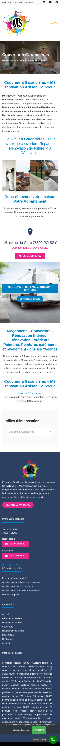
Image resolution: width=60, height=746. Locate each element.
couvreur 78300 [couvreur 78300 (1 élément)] (25, 666)
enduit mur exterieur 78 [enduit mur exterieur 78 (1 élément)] (30, 673)
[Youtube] (17, 564)
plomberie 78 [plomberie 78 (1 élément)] (9, 714)
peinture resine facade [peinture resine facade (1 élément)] (15, 710)
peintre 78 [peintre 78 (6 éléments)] (30, 695)
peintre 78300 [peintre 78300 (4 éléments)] (45, 695)
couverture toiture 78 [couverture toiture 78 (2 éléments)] (41, 662)
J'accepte (38, 730)
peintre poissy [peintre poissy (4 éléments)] (9, 699)
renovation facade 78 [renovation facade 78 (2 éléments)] (30, 721)
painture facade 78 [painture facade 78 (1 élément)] (12, 695)
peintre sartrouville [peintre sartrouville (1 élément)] (26, 699)
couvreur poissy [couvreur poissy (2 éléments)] (44, 666)
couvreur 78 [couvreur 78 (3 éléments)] (8, 666)
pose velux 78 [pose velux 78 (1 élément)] (44, 714)
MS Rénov (7, 60)
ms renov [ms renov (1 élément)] (17, 692)
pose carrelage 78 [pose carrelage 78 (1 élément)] (26, 714)
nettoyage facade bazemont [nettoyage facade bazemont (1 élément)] (37, 692)
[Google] (10, 564)
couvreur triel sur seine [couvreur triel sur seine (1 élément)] (15, 669)
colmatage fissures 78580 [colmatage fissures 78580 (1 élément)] (15, 662)
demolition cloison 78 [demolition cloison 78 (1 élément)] (40, 669)
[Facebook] (3, 564)
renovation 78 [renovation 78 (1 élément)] (33, 718)
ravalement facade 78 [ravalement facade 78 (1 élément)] (13, 718)
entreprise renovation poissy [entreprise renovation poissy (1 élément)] (31, 677)
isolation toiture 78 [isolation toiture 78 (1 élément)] (34, 688)
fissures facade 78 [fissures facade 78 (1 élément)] (41, 684)
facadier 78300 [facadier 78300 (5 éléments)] (35, 681)
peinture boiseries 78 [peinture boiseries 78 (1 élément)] (19, 703)
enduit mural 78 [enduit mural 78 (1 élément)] (10, 673)
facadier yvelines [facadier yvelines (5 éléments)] (20, 684)
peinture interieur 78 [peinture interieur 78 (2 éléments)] (41, 706)
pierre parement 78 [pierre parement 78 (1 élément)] (41, 710)
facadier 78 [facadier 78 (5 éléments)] (21, 681)
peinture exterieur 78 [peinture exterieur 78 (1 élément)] (41, 703)
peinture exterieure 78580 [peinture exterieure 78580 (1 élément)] (15, 706)
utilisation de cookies (21, 730)
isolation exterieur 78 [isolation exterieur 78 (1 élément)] (13, 688)
